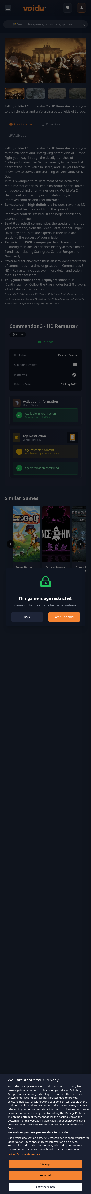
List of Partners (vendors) (24, 1159)
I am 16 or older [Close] (63, 617)
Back (27, 617)
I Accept (45, 1169)
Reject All (45, 1181)
